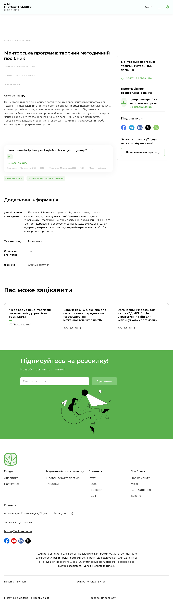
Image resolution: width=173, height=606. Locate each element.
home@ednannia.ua (18, 531)
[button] (148, 7)
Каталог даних (24, 40)
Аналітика (9, 40)
